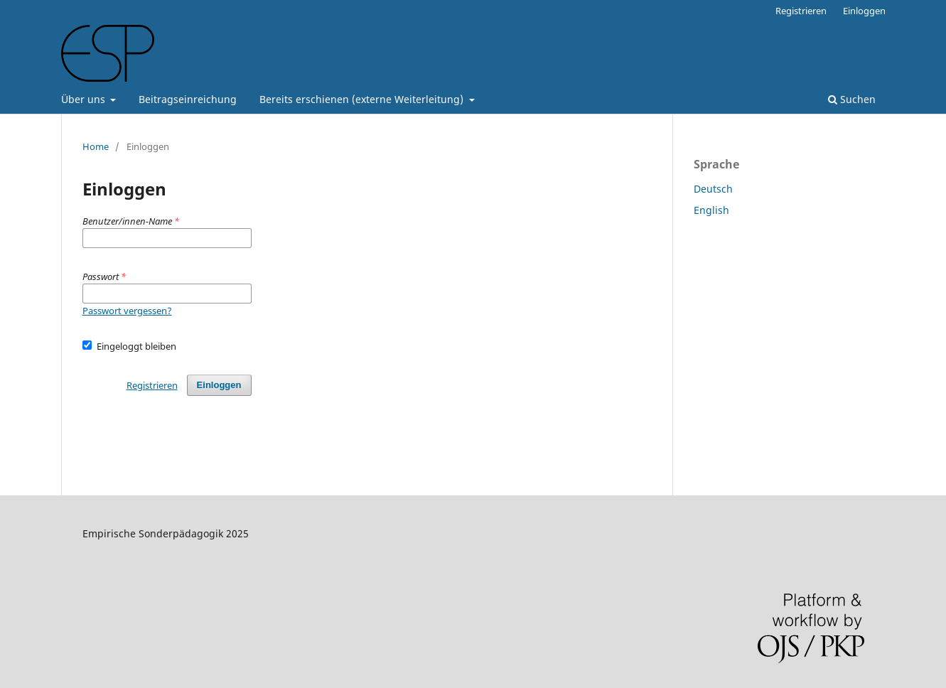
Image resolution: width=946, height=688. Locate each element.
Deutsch (713, 188)
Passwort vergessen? (127, 310)
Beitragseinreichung (188, 99)
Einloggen (864, 10)
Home (95, 146)
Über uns (84, 99)
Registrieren (801, 10)
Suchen (852, 99)
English (711, 210)
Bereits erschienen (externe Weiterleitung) (362, 99)
